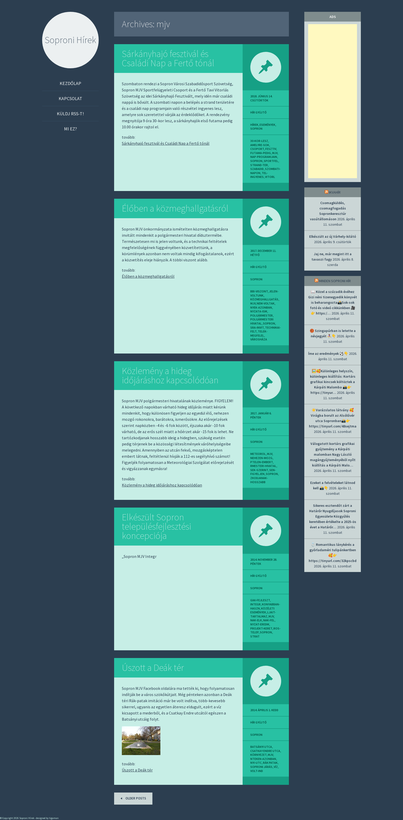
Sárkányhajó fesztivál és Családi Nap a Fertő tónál (168, 58)
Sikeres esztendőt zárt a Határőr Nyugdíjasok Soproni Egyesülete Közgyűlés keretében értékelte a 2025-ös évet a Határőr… (332, 516)
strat (255, 636)
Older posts (132, 798)
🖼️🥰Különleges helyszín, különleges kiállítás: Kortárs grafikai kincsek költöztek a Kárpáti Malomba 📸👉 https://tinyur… (332, 382)
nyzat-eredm (259, 624)
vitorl (270, 177)
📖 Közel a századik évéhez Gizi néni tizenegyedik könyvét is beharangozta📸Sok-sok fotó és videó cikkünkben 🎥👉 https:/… (332, 302)
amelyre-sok (259, 145)
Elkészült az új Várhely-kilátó (332, 236)
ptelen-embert (261, 462)
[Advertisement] (332, 101)
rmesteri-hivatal (263, 466)
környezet (258, 755)
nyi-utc (256, 763)
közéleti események (262, 610)
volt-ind (256, 771)
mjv (274, 153)
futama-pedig (260, 153)
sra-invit (257, 327)
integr (255, 604)
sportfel (271, 161)
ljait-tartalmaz (263, 614)
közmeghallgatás (264, 299)
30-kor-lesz (259, 141)
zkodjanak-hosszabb (259, 480)
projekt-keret (261, 628)
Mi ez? (70, 129)
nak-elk (256, 620)
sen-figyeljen (263, 472)
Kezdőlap (70, 83)
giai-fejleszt (260, 600)
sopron (256, 128)
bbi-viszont (259, 291)
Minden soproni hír (335, 281)
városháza (258, 339)
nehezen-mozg (261, 458)
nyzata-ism (258, 311)
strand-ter (259, 165)
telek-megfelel (258, 333)
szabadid (257, 169)
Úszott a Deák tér (153, 667)
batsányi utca (261, 747)
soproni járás (261, 767)
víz (276, 767)
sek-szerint (259, 470)
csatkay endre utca (265, 751)
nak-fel (268, 620)
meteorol (258, 454)
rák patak (270, 763)
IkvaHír (335, 192)
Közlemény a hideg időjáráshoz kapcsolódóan (170, 375)
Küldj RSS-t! (70, 114)
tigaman (54, 818)
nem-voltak (265, 303)
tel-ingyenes (259, 175)
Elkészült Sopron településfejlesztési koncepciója (156, 526)
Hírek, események (262, 125)
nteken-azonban (263, 759)
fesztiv (270, 149)
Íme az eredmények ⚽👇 (328, 353)
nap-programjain (263, 157)
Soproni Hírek (70, 40)
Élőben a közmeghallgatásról (175, 208)
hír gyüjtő (258, 112)
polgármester (261, 315)
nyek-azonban (261, 307)
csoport (257, 149)
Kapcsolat (70, 98)
